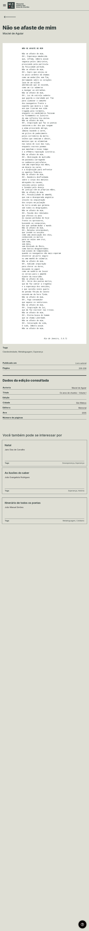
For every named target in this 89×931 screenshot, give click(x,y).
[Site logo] (19, 5)
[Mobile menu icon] (4, 5)
